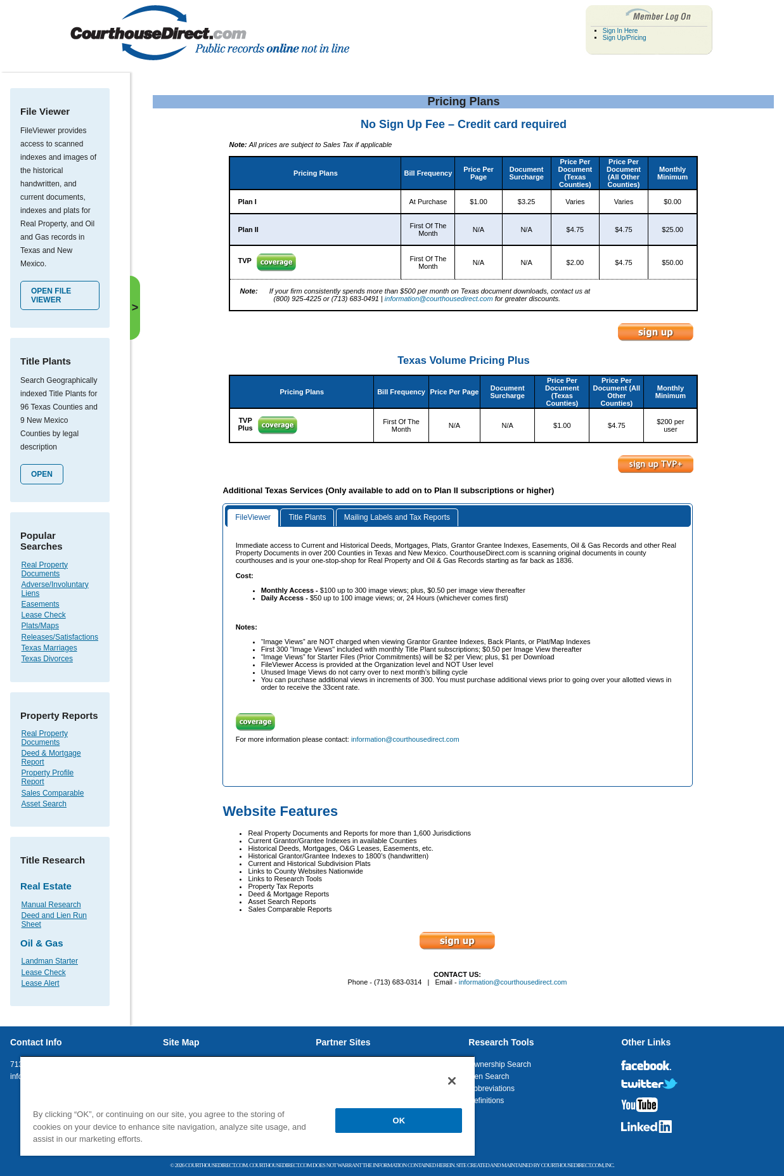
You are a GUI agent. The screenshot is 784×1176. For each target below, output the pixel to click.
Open (42, 474)
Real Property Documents (45, 569)
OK (399, 1120)
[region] (247, 1106)
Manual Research (51, 904)
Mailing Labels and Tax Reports (397, 517)
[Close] (452, 1081)
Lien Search (488, 1076)
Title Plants (307, 517)
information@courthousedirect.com (439, 298)
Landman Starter (50, 961)
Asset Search (44, 803)
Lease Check (44, 615)
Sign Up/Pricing (624, 37)
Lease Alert (41, 983)
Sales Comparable (53, 793)
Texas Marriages (49, 647)
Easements (41, 604)
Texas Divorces (47, 658)
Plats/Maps (40, 625)
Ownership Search (499, 1064)
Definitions (486, 1100)
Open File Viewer (51, 295)
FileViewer (253, 517)
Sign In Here (620, 30)
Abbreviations (491, 1088)
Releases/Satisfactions (60, 637)
